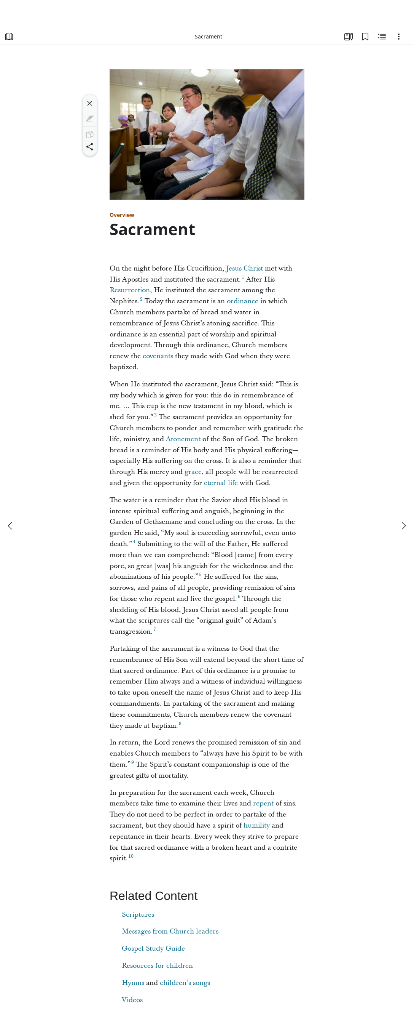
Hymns (133, 983)
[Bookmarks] (365, 36)
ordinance (242, 301)
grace (193, 472)
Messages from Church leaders (170, 931)
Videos (132, 1000)
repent (263, 803)
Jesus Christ (244, 268)
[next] (403, 525)
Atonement (183, 439)
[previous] (10, 525)
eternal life (221, 483)
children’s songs (185, 983)
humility (257, 825)
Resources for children (157, 965)
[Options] (398, 36)
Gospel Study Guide (153, 948)
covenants (158, 356)
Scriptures (138, 914)
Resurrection (130, 290)
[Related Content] (382, 36)
